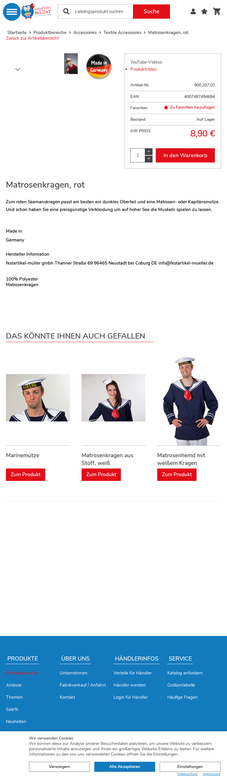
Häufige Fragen (182, 697)
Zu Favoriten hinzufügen (189, 107)
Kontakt (67, 697)
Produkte (22, 659)
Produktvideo (143, 69)
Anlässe (14, 685)
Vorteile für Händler (133, 673)
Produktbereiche (22, 673)
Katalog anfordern (185, 673)
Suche (151, 11)
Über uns (75, 659)
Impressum (211, 774)
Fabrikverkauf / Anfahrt (83, 685)
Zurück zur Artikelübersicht (32, 38)
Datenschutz (188, 774)
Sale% (12, 709)
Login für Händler (131, 697)
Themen (14, 697)
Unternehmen (73, 673)
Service (180, 659)
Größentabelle (181, 685)
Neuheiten (16, 721)
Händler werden (130, 685)
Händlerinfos (136, 659)
